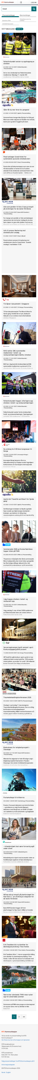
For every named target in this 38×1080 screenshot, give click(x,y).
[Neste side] (19, 1016)
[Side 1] (14, 1016)
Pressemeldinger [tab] (8, 15)
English (8, 1072)
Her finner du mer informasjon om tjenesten (16, 1040)
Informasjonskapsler (8, 1064)
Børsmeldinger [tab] (25, 15)
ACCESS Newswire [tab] (7, 24)
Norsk (3, 1072)
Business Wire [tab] (6, 20)
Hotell (19, 29)
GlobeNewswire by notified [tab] (25, 19)
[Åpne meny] (21, 2)
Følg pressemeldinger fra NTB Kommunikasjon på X (18, 1061)
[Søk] (17, 8)
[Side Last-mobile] (23, 1016)
